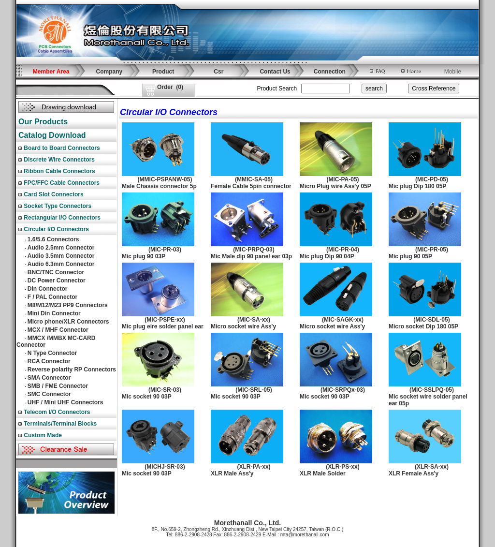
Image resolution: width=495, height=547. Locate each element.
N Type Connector (52, 353)
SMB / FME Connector (58, 386)
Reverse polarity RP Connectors (72, 369)
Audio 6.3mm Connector (61, 264)
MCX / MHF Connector (58, 329)
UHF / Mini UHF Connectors (65, 402)
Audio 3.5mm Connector (61, 255)
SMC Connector (49, 394)
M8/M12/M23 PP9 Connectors (68, 305)
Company (109, 71)
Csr (218, 71)
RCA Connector (49, 361)
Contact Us (275, 71)
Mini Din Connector (54, 313)
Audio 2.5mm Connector (61, 247)
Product (163, 71)
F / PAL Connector (53, 297)
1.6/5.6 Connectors (53, 239)
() (170, 87)
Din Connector (48, 288)
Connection (330, 71)
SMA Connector (49, 377)
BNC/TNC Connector (56, 272)
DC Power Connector (57, 280)
